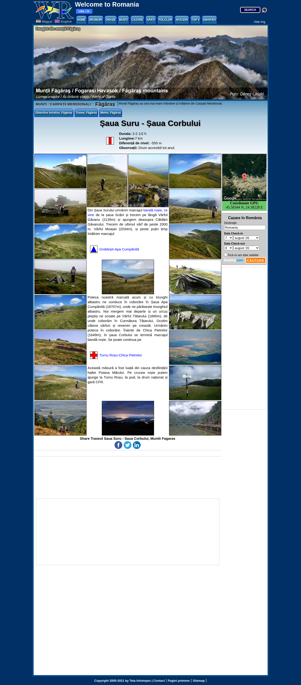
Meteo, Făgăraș (110, 112)
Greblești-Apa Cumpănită (119, 249)
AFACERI (182, 19)
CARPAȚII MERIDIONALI (70, 104)
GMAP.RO (209, 19)
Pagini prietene (179, 680)
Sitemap (199, 680)
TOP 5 (195, 19)
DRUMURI (95, 19)
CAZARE (137, 19)
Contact (159, 680)
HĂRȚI (151, 19)
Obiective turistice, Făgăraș (54, 112)
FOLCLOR (165, 19)
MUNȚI (123, 19)
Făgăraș (104, 104)
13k (84, 11)
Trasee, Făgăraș (86, 112)
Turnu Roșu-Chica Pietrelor (120, 355)
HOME (81, 19)
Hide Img (259, 22)
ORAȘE (111, 19)
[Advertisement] (244, 338)
